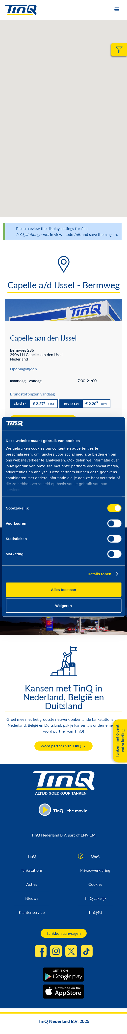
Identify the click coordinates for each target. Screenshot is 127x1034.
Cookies (95, 884)
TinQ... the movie (70, 810)
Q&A (95, 856)
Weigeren (63, 606)
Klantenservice (32, 912)
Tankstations (32, 870)
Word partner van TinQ (60, 745)
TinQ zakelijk (95, 898)
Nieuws (31, 898)
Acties (31, 884)
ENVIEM (88, 835)
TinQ (31, 856)
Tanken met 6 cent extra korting (120, 741)
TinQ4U (95, 912)
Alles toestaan (63, 589)
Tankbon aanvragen (64, 933)
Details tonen (99, 574)
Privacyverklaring (95, 870)
